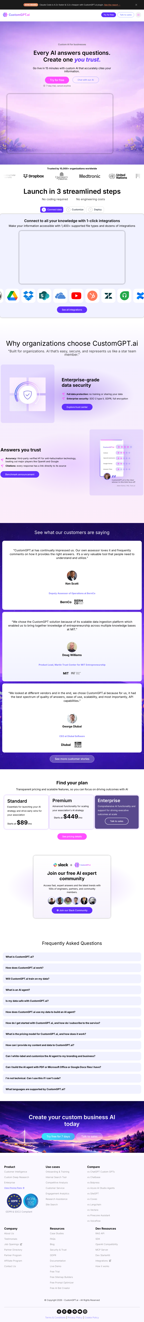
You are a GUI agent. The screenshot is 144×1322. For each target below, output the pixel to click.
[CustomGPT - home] (16, 14)
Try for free (109, 15)
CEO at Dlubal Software (72, 736)
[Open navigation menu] (138, 15)
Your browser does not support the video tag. (60, 123)
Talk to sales (126, 15)
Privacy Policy (75, 1317)
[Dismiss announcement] (136, 5)
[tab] (51, 210)
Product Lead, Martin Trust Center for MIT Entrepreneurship (72, 664)
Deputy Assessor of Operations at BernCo (72, 593)
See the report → (112, 5)
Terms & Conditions (55, 1317)
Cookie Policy (92, 1317)
